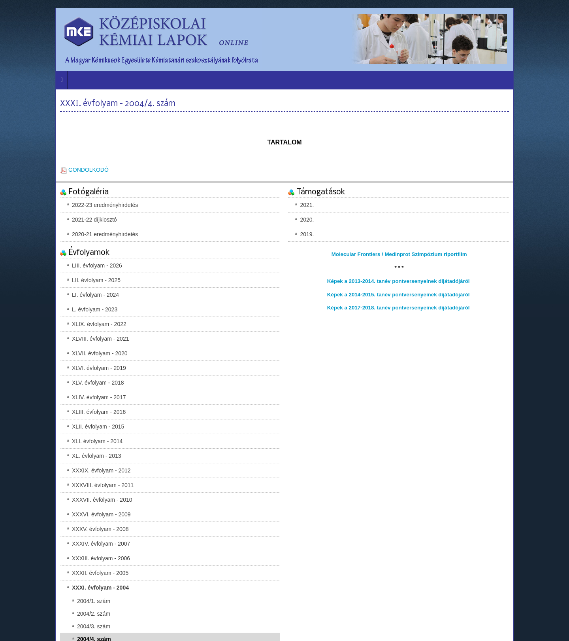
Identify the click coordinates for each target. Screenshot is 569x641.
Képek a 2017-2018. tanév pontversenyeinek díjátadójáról (398, 308)
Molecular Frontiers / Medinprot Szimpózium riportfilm (399, 254)
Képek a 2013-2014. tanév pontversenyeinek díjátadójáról (398, 281)
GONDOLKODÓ (84, 170)
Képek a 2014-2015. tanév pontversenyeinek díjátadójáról (398, 295)
